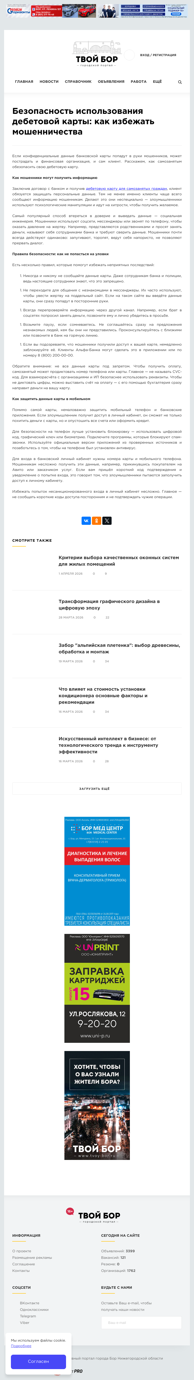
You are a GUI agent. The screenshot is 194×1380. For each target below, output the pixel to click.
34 (107, 661)
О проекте (21, 1251)
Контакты (21, 1271)
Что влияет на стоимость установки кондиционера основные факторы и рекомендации (103, 696)
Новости (49, 82)
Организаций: (118, 1271)
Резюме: (110, 1264)
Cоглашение (23, 1264)
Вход (145, 55)
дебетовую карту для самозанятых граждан (126, 189)
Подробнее (21, 1346)
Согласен (38, 1362)
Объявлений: (118, 1251)
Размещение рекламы (32, 1258)
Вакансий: (113, 1258)
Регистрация (164, 55)
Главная (24, 82)
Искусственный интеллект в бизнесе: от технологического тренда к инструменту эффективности (108, 745)
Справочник (78, 82)
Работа (139, 82)
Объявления (111, 82)
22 (107, 617)
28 (107, 761)
